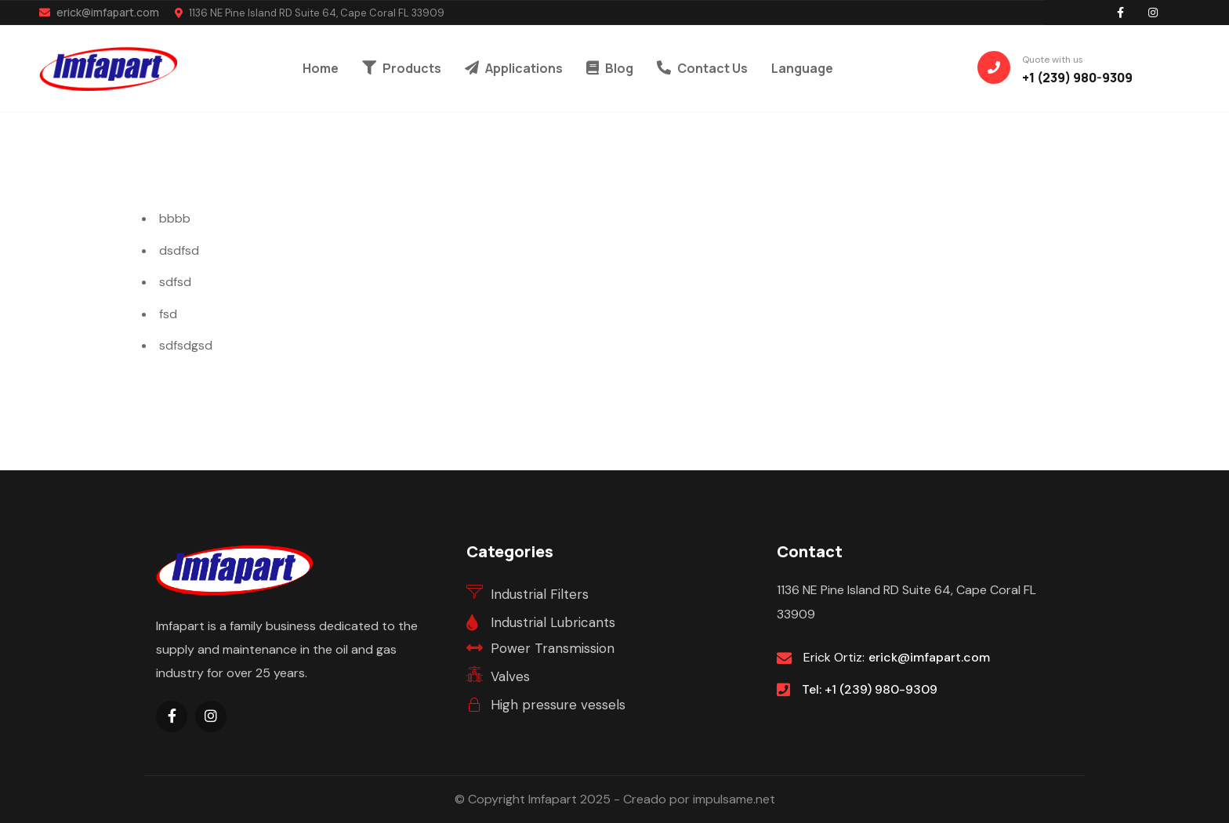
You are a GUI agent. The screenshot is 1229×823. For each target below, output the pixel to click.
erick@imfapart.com (99, 12)
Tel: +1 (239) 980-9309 (869, 689)
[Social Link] (1120, 12)
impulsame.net (734, 799)
